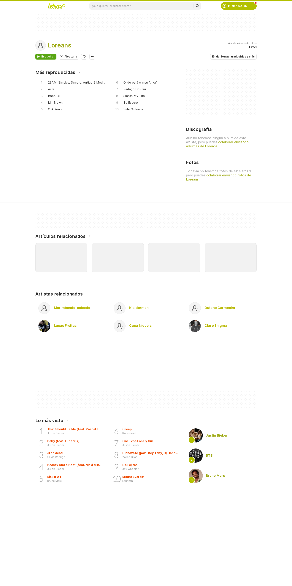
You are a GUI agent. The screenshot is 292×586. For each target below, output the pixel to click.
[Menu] (40, 6)
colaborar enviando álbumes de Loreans (217, 144)
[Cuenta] (253, 6)
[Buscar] (197, 6)
